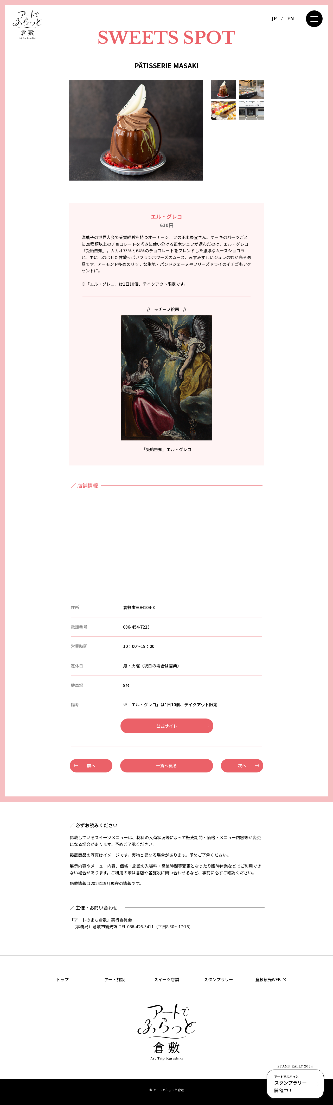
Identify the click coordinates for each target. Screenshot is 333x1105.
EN (290, 18)
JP (274, 18)
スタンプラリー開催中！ (295, 1084)
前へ (91, 765)
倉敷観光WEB (270, 979)
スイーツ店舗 (166, 979)
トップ (62, 979)
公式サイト (166, 726)
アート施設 (114, 979)
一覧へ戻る (166, 765)
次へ (242, 765)
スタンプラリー (218, 979)
